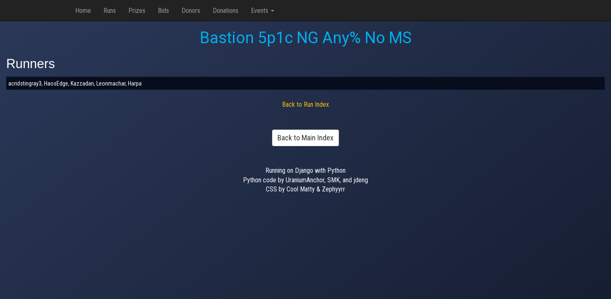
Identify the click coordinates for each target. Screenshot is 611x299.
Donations (225, 11)
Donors (191, 11)
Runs (109, 11)
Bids (163, 11)
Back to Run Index (305, 104)
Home (83, 11)
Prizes (136, 11)
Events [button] (262, 11)
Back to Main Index (305, 137)
